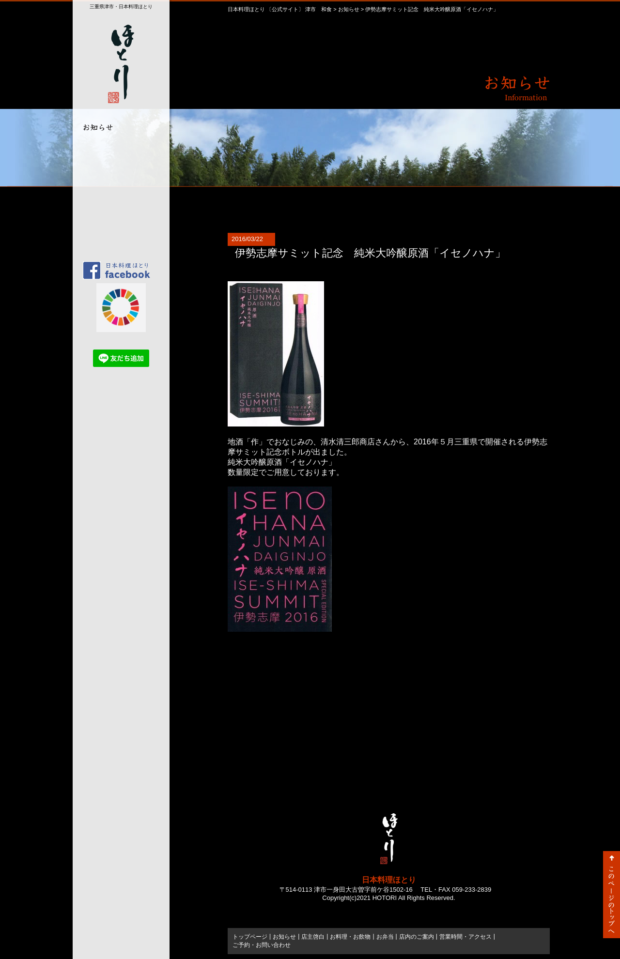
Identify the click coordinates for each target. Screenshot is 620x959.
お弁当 (118, 183)
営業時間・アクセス (118, 217)
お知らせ (348, 9)
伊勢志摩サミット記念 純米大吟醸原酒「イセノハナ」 (370, 253)
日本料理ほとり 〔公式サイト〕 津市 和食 (280, 9)
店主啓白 (118, 149)
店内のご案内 (118, 200)
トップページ (118, 251)
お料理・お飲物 (118, 166)
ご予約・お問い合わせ (118, 234)
